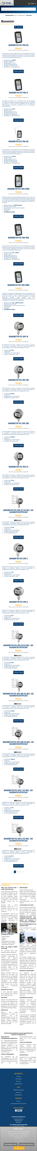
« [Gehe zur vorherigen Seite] (12, 872)
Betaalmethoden (18, 1095)
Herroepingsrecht (18, 1084)
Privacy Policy (18, 1079)
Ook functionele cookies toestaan (26, 1144)
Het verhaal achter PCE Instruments (18, 1103)
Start (16, 15)
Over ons (18, 1101)
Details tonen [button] (18, 71)
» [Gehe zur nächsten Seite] (24, 872)
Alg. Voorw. (18, 1081)
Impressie (18, 1076)
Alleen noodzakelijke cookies (10, 1144)
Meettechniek (21, 15)
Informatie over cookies (18, 1141)
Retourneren (18, 1092)
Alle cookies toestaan (19, 1148)
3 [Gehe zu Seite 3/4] (19, 872)
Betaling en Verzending (19, 1090)
